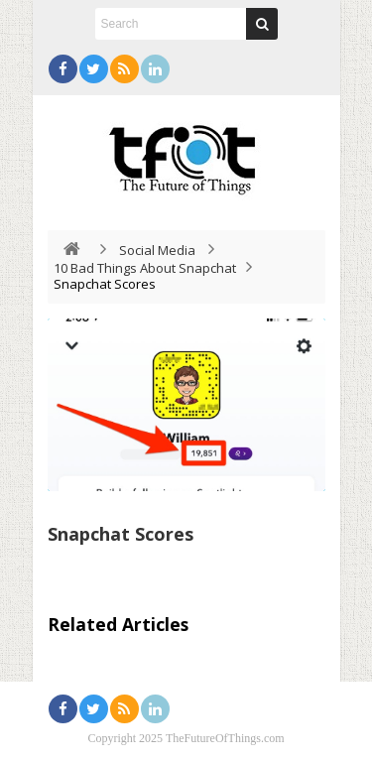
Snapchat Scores (120, 534)
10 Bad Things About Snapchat (145, 268)
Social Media (157, 250)
